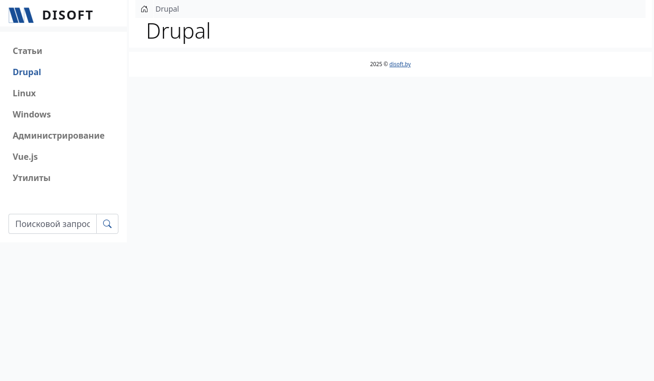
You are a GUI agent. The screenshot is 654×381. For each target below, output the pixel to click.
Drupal (27, 72)
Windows (32, 114)
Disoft (68, 14)
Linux (24, 93)
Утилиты (32, 178)
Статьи (27, 51)
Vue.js (25, 156)
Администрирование (59, 135)
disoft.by (400, 64)
